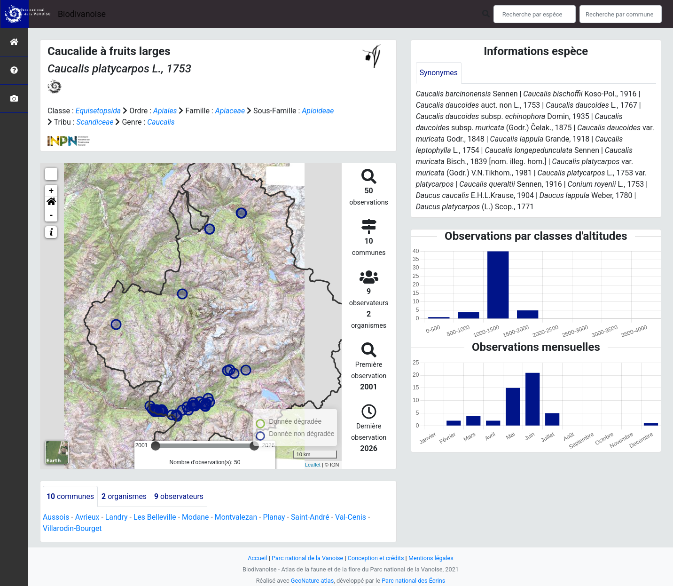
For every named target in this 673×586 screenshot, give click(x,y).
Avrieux (87, 517)
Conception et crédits (376, 558)
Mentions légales (431, 558)
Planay (276, 517)
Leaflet (313, 464)
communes (70, 496)
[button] (51, 203)
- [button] (51, 215)
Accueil (256, 558)
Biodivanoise (82, 14)
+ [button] (51, 191)
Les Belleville (156, 517)
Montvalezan (237, 517)
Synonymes (439, 72)
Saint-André (312, 517)
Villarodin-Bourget (72, 528)
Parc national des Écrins (414, 580)
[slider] (155, 446)
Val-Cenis (353, 517)
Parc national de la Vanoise (307, 558)
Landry (117, 517)
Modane (197, 517)
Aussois (56, 517)
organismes (125, 496)
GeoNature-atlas (312, 580)
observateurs (180, 496)
